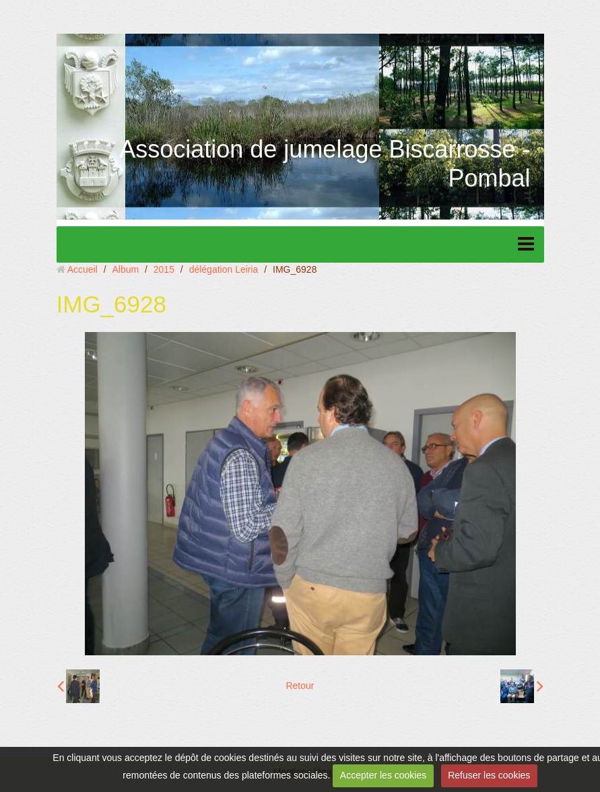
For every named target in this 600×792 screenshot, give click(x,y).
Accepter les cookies (383, 775)
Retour (300, 685)
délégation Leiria (224, 269)
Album (125, 269)
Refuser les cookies (489, 775)
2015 (164, 269)
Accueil (82, 269)
